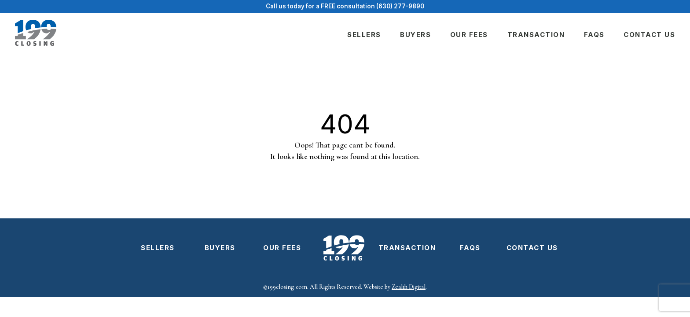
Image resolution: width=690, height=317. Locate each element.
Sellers (364, 34)
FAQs (594, 34)
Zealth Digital (409, 287)
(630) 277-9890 (400, 6)
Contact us (649, 34)
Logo (344, 248)
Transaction (536, 34)
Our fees (469, 34)
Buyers (415, 34)
